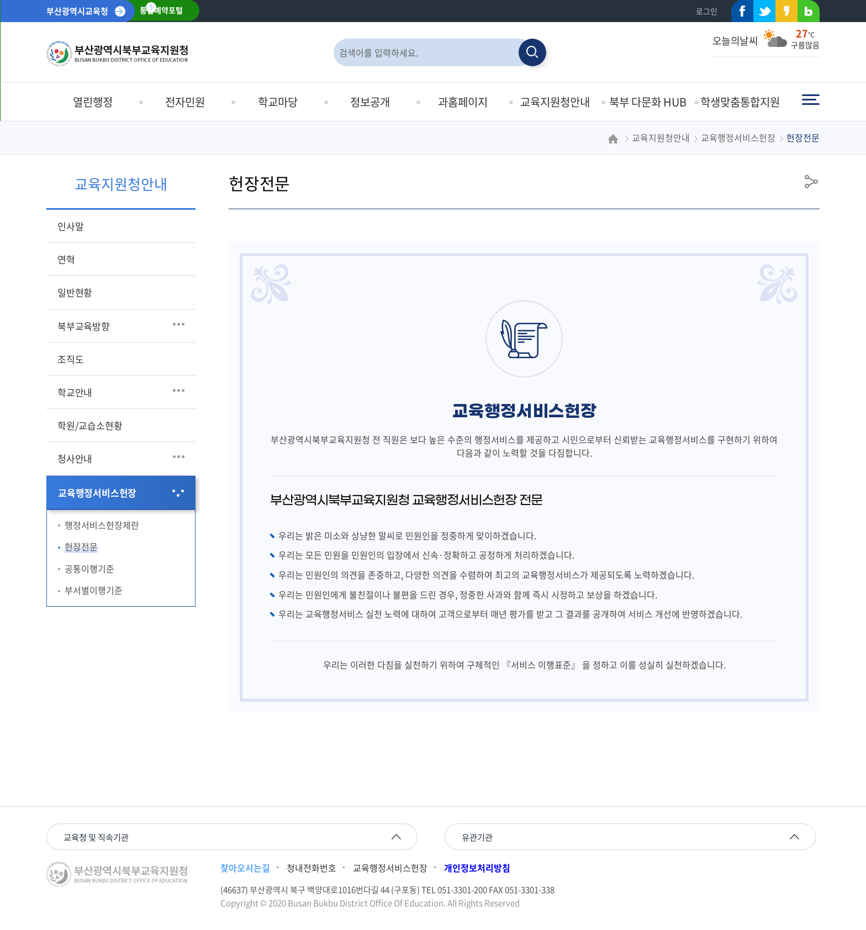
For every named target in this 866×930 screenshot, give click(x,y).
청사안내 (74, 458)
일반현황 (74, 292)
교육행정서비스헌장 (97, 492)
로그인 (706, 11)
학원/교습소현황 (89, 425)
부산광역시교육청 (77, 11)
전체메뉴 (811, 100)
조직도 (70, 359)
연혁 (66, 259)
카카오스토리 (783, 13)
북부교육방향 (83, 326)
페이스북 (739, 13)
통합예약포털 (163, 11)
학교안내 (74, 392)
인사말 (70, 226)
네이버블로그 (805, 13)
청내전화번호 (311, 868)
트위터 (761, 13)
